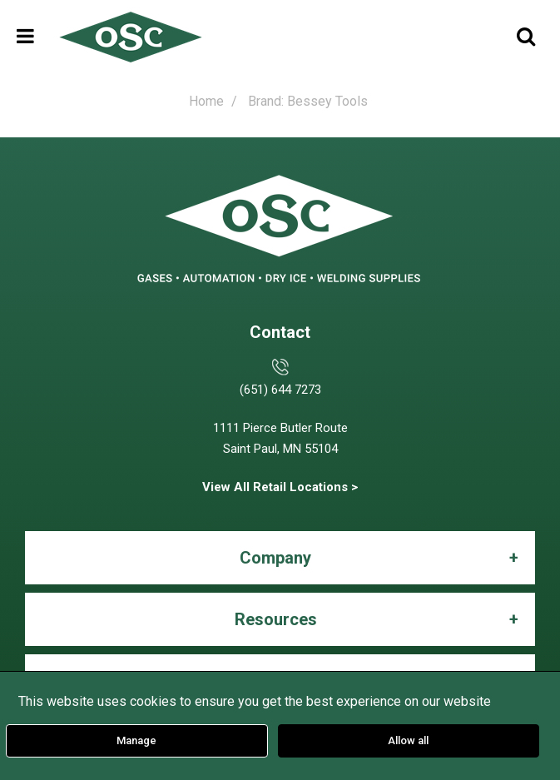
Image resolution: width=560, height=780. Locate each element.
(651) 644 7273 (280, 389)
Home (206, 101)
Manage (136, 740)
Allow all (408, 740)
